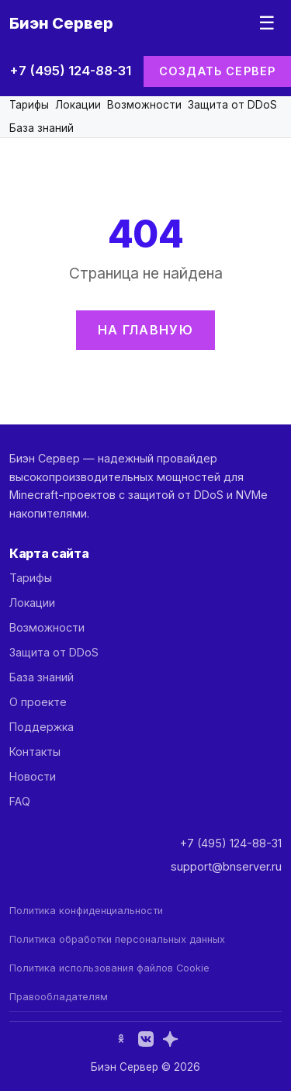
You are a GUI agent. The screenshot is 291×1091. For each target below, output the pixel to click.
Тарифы (29, 105)
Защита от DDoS (232, 105)
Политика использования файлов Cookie (109, 968)
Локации (78, 105)
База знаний (41, 128)
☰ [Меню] (266, 22)
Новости (32, 776)
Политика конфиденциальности (86, 910)
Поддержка (41, 726)
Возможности (144, 105)
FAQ (19, 801)
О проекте (38, 701)
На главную (145, 330)
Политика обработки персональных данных (117, 939)
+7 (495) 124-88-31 (70, 70)
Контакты (35, 751)
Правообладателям (58, 997)
